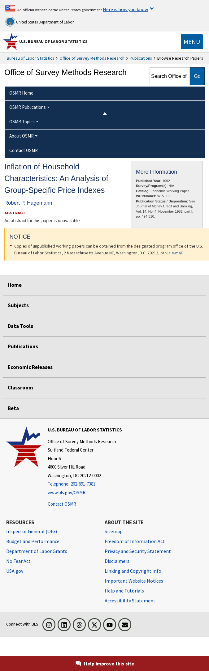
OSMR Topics (22, 122)
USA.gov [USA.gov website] (14, 571)
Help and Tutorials (124, 591)
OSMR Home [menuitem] (21, 93)
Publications (141, 58)
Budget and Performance (32, 541)
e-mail (177, 253)
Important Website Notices (134, 581)
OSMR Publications (27, 107)
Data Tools (20, 326)
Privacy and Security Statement (138, 551)
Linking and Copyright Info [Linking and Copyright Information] (133, 571)
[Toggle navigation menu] (192, 41)
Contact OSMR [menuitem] (23, 150)
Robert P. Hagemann (28, 203)
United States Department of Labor (39, 22)
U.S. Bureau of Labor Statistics (53, 41)
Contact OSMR (62, 504)
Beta (13, 408)
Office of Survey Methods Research (91, 58)
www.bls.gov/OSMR (66, 492)
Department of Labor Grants (36, 551)
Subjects (18, 305)
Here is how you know (125, 9)
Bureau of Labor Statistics (30, 58)
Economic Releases (30, 367)
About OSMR (21, 136)
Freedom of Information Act (135, 541)
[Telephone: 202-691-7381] (85, 484)
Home (15, 285)
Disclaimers (117, 561)
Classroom (20, 387)
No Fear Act (18, 561)
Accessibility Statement (130, 600)
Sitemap (114, 531)
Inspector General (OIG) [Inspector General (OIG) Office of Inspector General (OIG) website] (31, 531)
